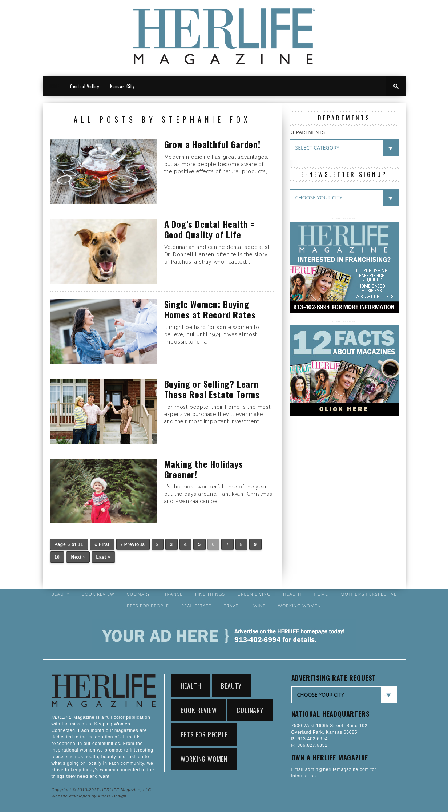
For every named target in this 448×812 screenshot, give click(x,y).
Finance (172, 594)
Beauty (60, 594)
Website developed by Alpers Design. (90, 796)
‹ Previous (133, 544)
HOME (53, 86)
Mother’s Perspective (368, 594)
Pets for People (148, 606)
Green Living (254, 594)
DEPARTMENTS (307, 132)
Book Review (98, 594)
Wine (259, 606)
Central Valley (84, 86)
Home (321, 594)
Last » (103, 557)
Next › (78, 557)
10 (57, 557)
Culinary (138, 594)
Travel (232, 606)
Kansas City (122, 86)
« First (102, 544)
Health (292, 594)
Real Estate (196, 606)
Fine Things (210, 594)
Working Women (299, 606)
